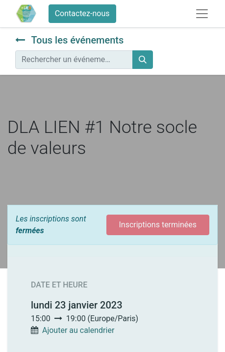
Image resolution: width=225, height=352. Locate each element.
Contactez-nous (82, 13)
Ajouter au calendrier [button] (78, 330)
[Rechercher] (142, 59)
